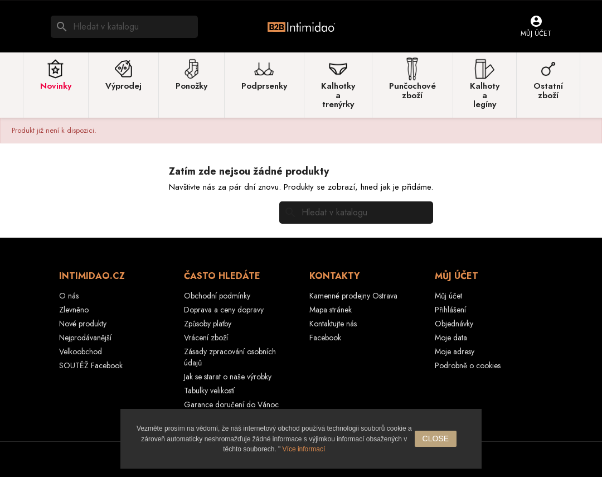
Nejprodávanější (85, 337)
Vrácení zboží (206, 337)
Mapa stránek (330, 309)
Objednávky (454, 323)
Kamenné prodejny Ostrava (353, 295)
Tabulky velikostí (209, 390)
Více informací (304, 449)
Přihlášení (450, 309)
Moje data (451, 337)
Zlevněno (74, 309)
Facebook (325, 337)
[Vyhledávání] (124, 27)
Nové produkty (82, 323)
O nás (69, 295)
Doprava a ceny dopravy (224, 309)
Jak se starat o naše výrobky (227, 376)
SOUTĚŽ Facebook (91, 365)
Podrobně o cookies (468, 365)
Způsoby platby (207, 323)
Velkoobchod (80, 351)
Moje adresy (454, 351)
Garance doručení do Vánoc (231, 404)
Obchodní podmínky (217, 295)
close (436, 438)
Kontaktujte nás (333, 323)
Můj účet (448, 295)
